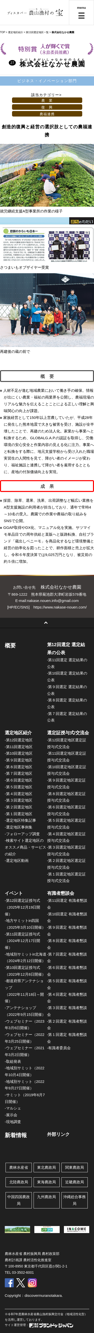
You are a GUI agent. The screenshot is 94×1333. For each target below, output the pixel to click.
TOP (2, 32)
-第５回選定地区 (18, 787)
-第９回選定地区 (18, 760)
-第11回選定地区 (19, 747)
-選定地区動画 (17, 860)
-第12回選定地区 (19, 740)
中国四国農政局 (18, 1200)
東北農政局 (46, 1167)
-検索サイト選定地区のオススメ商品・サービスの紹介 (25, 847)
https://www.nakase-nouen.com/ (60, 607)
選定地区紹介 (18, 732)
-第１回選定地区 (18, 814)
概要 (10, 645)
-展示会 (11, 1115)
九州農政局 (46, 1197)
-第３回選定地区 (18, 800)
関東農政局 (74, 1167)
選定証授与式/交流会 (68, 732)
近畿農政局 (74, 1182)
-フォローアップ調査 (22, 834)
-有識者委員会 (59, 1048)
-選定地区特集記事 (20, 820)
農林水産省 (18, 1167)
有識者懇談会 (60, 893)
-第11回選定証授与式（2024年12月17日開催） (22, 941)
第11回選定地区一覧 (37, 32)
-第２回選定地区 (18, 807)
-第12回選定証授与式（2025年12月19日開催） (22, 907)
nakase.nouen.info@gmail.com (53, 600)
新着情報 (16, 1135)
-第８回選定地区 (18, 767)
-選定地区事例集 (18, 827)
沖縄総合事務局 (74, 1200)
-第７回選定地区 (18, 773)
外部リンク (58, 1134)
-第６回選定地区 (18, 780)
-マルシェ (13, 1108)
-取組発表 (13, 1061)
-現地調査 (13, 1122)
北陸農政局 (18, 1182)
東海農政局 (46, 1182)
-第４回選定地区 (18, 794)
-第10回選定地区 (19, 753)
